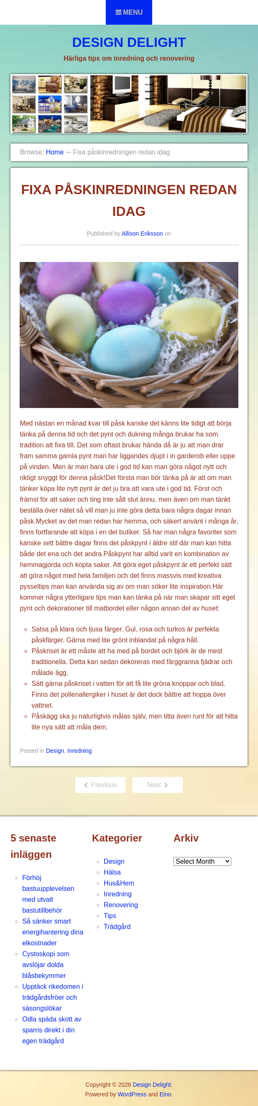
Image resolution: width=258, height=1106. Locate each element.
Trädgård (117, 926)
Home (55, 152)
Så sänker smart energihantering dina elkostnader (52, 932)
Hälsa (112, 872)
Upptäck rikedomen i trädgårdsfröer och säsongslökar (52, 997)
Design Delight (129, 42)
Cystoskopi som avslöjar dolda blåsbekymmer (45, 964)
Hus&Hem (119, 883)
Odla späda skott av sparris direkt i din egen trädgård (51, 1030)
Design (55, 750)
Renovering (121, 904)
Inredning (79, 750)
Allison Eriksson (142, 233)
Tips (110, 915)
